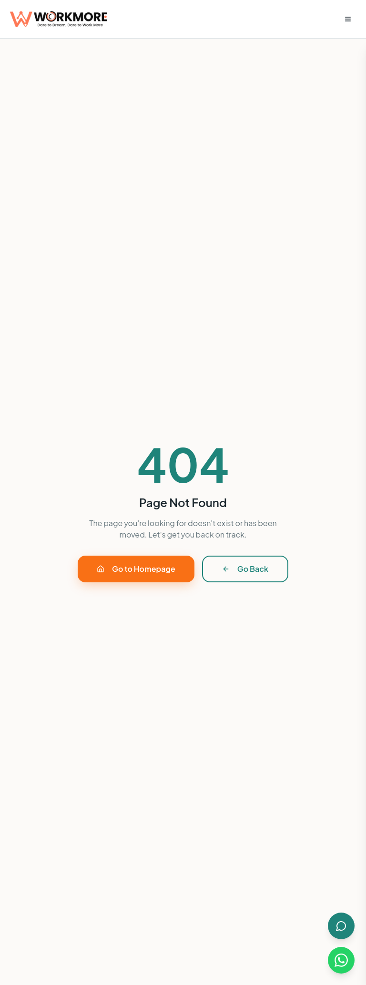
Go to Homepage (136, 569)
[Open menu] (347, 19)
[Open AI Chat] (341, 926)
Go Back (245, 569)
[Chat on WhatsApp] (341, 960)
